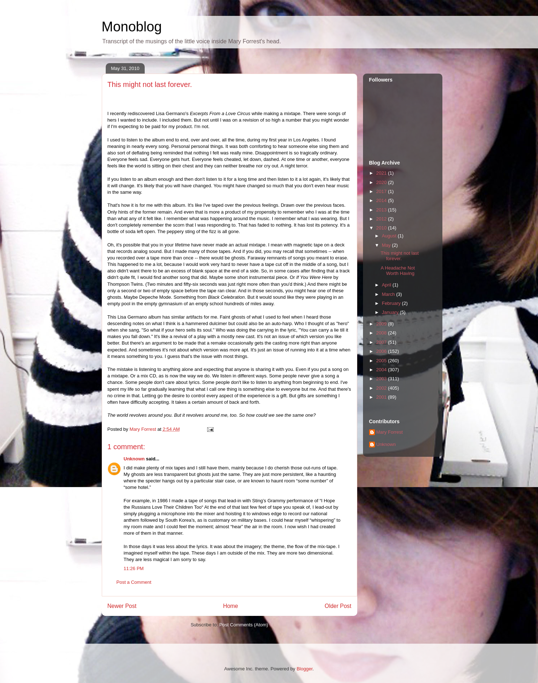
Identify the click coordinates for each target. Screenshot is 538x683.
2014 (382, 200)
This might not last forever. (400, 256)
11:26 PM (134, 568)
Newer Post (122, 606)
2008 (382, 333)
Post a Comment (134, 582)
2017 (382, 191)
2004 (382, 369)
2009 (382, 324)
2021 (382, 173)
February (392, 303)
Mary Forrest (389, 432)
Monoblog (132, 26)
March (389, 294)
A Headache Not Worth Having (398, 270)
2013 (382, 210)
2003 (382, 378)
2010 (382, 228)
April (387, 285)
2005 (382, 360)
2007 (382, 342)
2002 (382, 388)
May (387, 245)
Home (230, 606)
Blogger (304, 668)
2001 (382, 397)
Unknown (134, 458)
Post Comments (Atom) (243, 624)
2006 (382, 351)
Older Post (338, 606)
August (390, 235)
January (391, 312)
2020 (382, 182)
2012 (382, 219)
